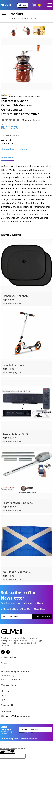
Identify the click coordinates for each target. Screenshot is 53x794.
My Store (22, 18)
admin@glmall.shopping (18, 715)
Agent (4, 699)
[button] (23, 5)
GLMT (4, 667)
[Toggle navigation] (50, 5)
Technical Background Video (15, 671)
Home (12, 18)
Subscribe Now (42, 616)
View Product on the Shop (14, 149)
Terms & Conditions (10, 679)
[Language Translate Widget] (35, 729)
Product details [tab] (7, 158)
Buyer (4, 695)
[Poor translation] (10, 751)
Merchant (5, 691)
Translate (30, 732)
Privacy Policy (7, 675)
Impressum (6, 710)
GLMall (4, 663)
